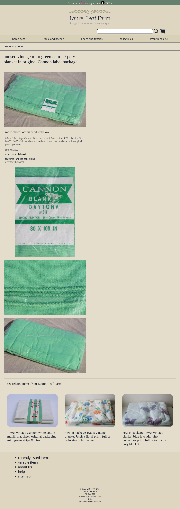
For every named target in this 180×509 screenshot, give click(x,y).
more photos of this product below (27, 132)
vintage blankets (15, 161)
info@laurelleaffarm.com (90, 501)
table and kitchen (54, 39)
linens (20, 46)
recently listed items (34, 457)
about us (25, 467)
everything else (159, 39)
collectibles (126, 39)
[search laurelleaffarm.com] (156, 31)
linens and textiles (92, 39)
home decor (19, 39)
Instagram (90, 3)
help (21, 471)
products (9, 46)
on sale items (28, 462)
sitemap (24, 476)
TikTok (108, 3)
